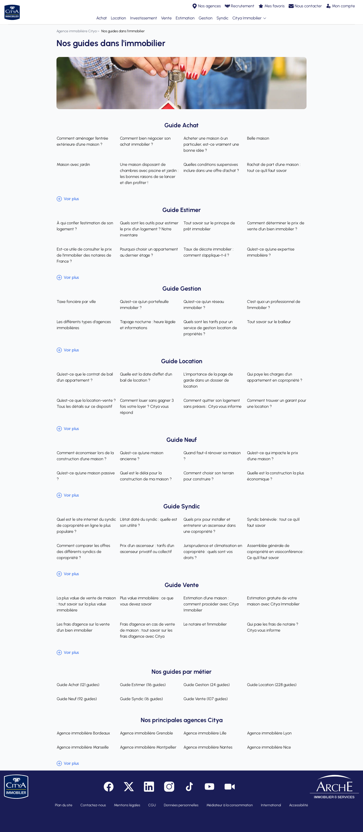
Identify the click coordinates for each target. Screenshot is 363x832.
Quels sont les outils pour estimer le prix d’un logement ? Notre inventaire (149, 229)
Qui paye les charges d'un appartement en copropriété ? (274, 377)
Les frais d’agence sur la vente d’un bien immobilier (82, 627)
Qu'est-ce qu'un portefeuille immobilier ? (144, 304)
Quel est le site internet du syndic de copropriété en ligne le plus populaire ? (86, 525)
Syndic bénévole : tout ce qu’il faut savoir (273, 522)
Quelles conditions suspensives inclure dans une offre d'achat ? (211, 167)
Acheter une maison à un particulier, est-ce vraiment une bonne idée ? (211, 144)
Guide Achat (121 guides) (77, 684)
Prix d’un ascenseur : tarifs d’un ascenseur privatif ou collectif (147, 548)
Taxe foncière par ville (76, 301)
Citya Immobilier (249, 18)
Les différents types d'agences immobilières (83, 324)
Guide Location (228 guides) (271, 684)
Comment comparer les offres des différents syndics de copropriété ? (83, 551)
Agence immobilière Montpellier (148, 747)
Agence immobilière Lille (205, 733)
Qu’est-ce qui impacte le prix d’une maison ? (272, 455)
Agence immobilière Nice (269, 747)
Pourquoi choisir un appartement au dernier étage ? (149, 252)
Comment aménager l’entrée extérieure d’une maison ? (82, 141)
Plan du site (63, 805)
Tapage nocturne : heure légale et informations (147, 324)
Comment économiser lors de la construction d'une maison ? (84, 455)
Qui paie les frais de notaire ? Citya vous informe (272, 627)
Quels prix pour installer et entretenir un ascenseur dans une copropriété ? (210, 525)
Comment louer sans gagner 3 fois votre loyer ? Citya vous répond (147, 406)
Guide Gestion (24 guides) (207, 684)
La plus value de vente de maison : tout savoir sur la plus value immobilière (86, 604)
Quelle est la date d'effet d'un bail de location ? (149, 377)
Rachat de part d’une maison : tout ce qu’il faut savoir (273, 167)
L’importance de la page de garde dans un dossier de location (208, 380)
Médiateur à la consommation (229, 805)
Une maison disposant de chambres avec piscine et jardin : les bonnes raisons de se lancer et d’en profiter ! (149, 173)
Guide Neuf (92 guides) (76, 698)
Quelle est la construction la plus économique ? (275, 476)
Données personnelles (181, 805)
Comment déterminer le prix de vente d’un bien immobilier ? (275, 226)
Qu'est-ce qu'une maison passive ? (85, 476)
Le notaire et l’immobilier (205, 624)
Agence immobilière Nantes (208, 747)
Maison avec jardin (73, 164)
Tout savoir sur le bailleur (269, 321)
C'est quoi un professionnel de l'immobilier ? (273, 304)
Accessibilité (298, 805)
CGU (152, 805)
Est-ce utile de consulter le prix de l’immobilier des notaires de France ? (84, 255)
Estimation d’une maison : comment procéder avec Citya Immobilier (211, 604)
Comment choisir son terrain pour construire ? (209, 476)
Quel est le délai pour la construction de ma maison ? (146, 476)
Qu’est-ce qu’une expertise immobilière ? (270, 252)
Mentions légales (127, 805)
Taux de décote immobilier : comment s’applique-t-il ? (208, 252)
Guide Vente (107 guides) (206, 698)
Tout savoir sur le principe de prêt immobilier (209, 226)
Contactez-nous (93, 805)
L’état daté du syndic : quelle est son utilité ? (148, 522)
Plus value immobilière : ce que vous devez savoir (146, 601)
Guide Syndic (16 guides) (141, 698)
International (271, 805)
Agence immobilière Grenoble (146, 733)
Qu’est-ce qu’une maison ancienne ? (141, 455)
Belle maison (258, 138)
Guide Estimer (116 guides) (143, 684)
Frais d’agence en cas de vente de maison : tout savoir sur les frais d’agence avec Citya (147, 630)
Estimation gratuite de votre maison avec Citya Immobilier (273, 601)
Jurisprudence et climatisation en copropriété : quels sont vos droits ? (213, 551)
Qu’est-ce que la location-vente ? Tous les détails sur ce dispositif (85, 403)
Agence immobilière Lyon (269, 733)
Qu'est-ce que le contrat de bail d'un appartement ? (84, 377)
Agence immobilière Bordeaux (83, 733)
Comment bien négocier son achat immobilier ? (145, 141)
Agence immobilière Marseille (82, 747)
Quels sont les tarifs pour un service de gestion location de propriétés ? (210, 327)
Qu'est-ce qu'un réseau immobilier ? (204, 304)
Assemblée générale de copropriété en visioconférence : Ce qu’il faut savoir (275, 551)
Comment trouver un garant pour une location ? (276, 403)
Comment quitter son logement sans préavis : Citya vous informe (212, 403)
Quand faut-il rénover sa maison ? (212, 455)
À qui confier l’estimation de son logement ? (84, 226)
